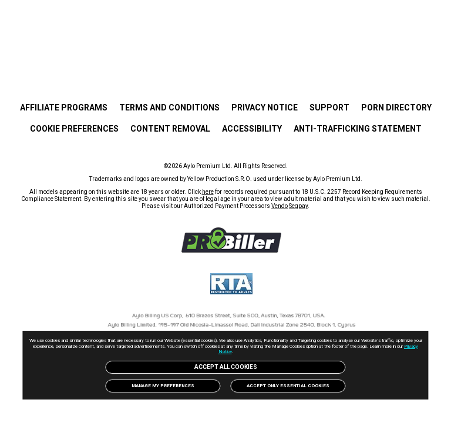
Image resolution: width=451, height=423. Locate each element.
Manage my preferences (161, 385)
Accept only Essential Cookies (290, 385)
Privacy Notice (250, 351)
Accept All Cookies (225, 367)
